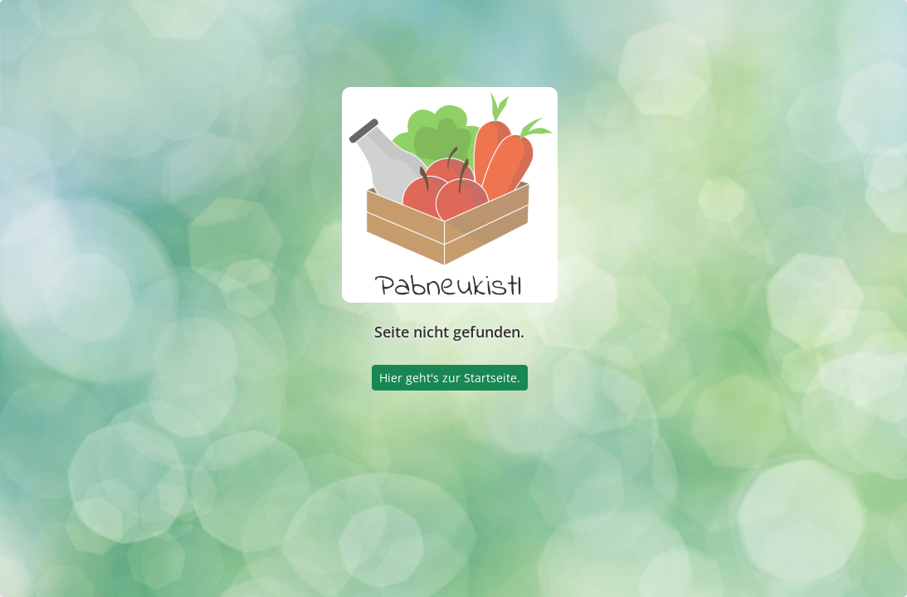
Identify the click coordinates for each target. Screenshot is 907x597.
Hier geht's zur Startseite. (449, 378)
